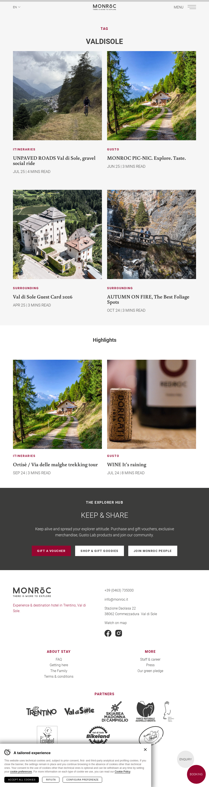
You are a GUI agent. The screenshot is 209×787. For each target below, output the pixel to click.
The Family (58, 670)
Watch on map (115, 622)
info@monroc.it (116, 599)
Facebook (107, 633)
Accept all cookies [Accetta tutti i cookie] (21, 780)
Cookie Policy (122, 771)
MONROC (104, 7)
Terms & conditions (58, 676)
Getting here (59, 665)
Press (150, 665)
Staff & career (150, 659)
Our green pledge (150, 670)
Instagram (118, 633)
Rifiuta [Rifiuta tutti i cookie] (51, 780)
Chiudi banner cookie (145, 749)
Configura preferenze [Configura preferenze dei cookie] (82, 780)
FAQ (59, 659)
